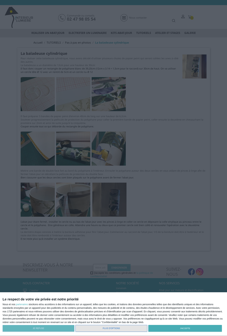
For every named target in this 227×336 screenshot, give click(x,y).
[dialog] (113, 314)
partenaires (22, 304)
